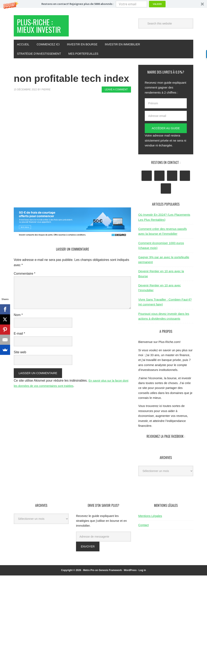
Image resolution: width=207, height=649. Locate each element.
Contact (143, 538)
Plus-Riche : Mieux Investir (40, 33)
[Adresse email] (166, 129)
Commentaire (24, 287)
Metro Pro (88, 583)
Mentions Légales (150, 529)
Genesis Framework (110, 583)
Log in (142, 583)
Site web (20, 365)
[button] (103, 4)
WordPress (130, 583)
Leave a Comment (116, 103)
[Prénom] (166, 117)
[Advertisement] (87, 121)
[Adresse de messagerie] (103, 550)
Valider (157, 3)
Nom (18, 328)
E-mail (19, 347)
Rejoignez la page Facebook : (166, 449)
